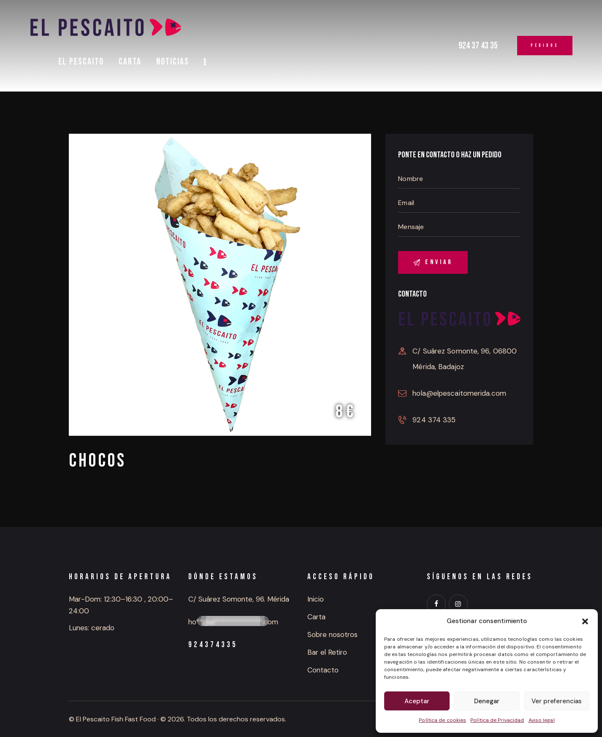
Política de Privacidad (497, 720)
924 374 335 (434, 419)
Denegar (486, 701)
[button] (585, 621)
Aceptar (416, 701)
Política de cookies (442, 720)
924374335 (213, 645)
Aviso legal (542, 720)
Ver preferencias (556, 701)
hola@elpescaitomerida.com (459, 393)
